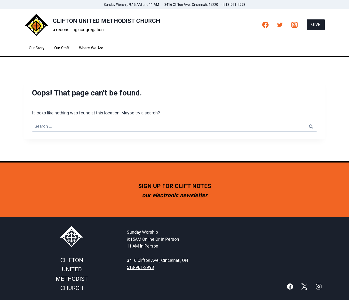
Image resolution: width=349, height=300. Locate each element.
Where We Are (91, 48)
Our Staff (62, 48)
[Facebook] (265, 24)
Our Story (37, 48)
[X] (304, 286)
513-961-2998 (140, 267)
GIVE (315, 24)
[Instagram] (294, 24)
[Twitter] (280, 24)
